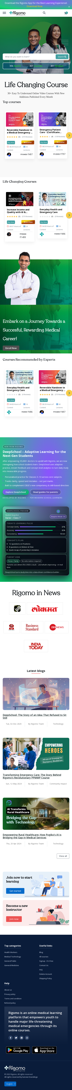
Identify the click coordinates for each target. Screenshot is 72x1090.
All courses (43, 956)
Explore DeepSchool (16, 492)
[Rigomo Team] (42, 234)
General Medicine (11, 965)
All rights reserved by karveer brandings (21, 1077)
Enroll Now (11, 348)
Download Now (34, 6)
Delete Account (45, 974)
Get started (15, 890)
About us (8, 990)
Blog (41, 952)
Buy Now (11, 143)
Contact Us (43, 965)
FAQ (41, 969)
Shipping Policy (45, 978)
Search (44, 13)
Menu (6, 11)
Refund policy (10, 1003)
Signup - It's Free (46, 961)
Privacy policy (9, 994)
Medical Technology (12, 956)
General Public (10, 961)
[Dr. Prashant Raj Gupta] (9, 154)
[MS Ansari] (9, 234)
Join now (14, 919)
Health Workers (10, 952)
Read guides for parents (45, 492)
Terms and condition (13, 998)
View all (63, 856)
